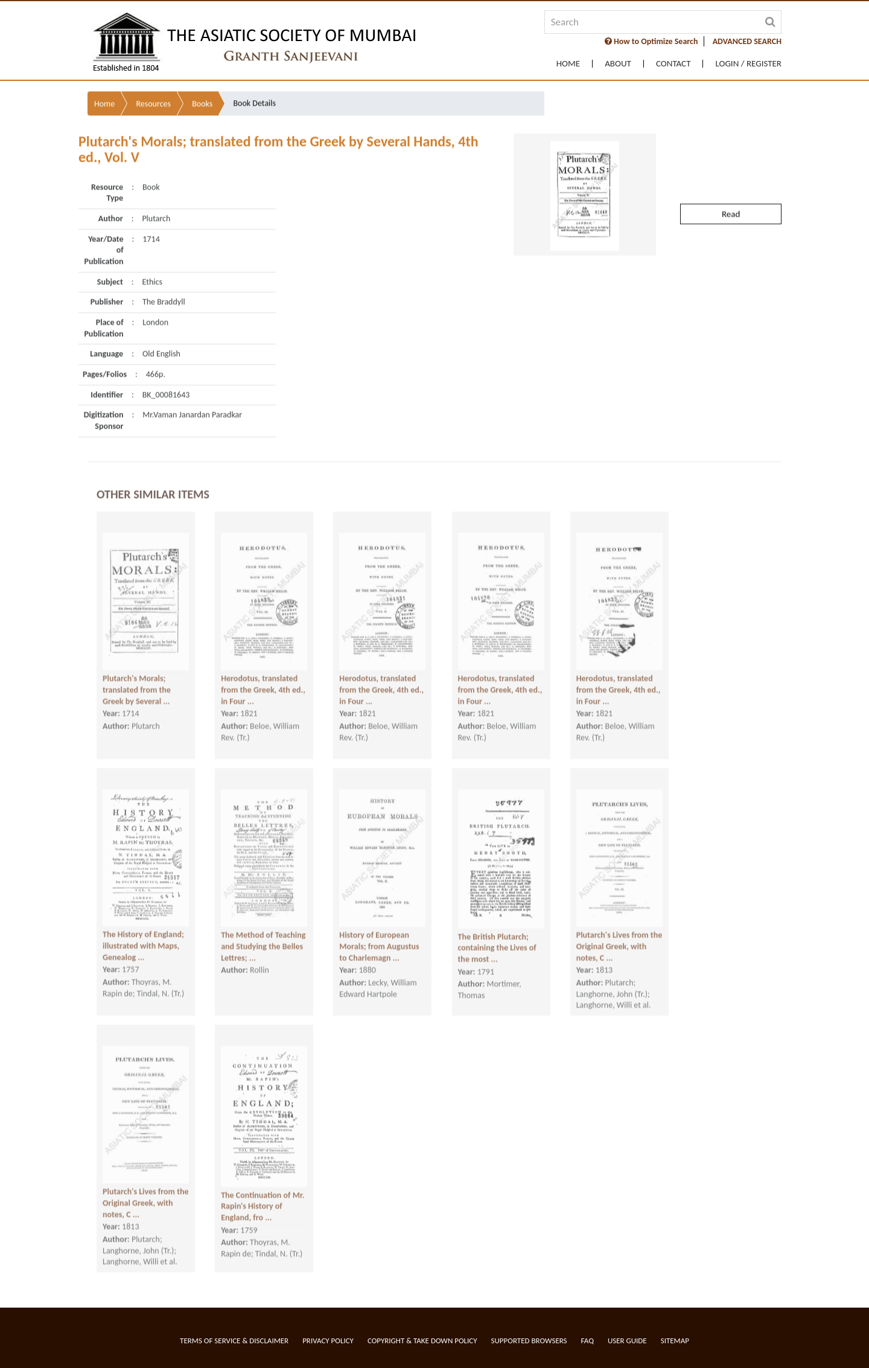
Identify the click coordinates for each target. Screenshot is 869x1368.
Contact (673, 64)
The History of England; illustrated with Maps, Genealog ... (143, 925)
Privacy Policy (328, 1340)
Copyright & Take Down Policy (422, 1340)
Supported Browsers (529, 1340)
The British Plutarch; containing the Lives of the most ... (497, 928)
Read (731, 172)
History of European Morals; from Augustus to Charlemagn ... (379, 926)
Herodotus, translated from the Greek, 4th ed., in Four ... (263, 669)
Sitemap (675, 1340)
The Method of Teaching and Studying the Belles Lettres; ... (263, 926)
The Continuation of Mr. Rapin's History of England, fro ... (262, 1186)
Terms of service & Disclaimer (234, 1340)
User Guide (627, 1340)
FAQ (587, 1340)
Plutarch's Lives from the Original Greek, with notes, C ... (619, 926)
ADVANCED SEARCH (747, 41)
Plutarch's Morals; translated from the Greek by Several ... (137, 669)
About (618, 64)
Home (568, 64)
